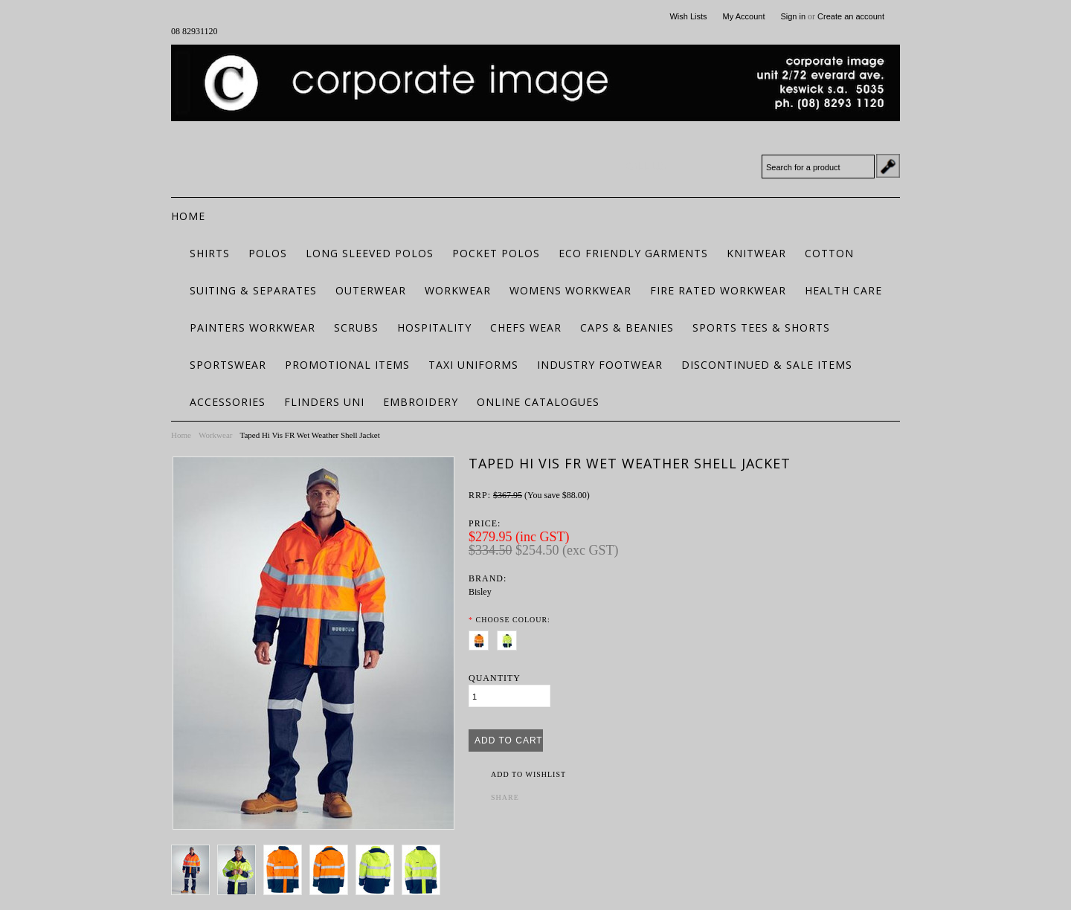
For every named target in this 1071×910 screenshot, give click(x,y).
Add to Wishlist (528, 774)
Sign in (792, 16)
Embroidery (420, 402)
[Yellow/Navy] (510, 638)
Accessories (228, 402)
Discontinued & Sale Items (766, 365)
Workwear (458, 290)
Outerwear (370, 290)
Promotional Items (347, 365)
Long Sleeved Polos (370, 253)
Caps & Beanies (627, 327)
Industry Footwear (600, 365)
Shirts (210, 253)
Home (181, 434)
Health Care (843, 290)
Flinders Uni (324, 402)
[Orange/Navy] (482, 638)
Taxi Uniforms (473, 365)
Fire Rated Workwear (718, 290)
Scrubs (356, 327)
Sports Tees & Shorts (761, 327)
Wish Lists (688, 16)
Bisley (480, 592)
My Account (744, 16)
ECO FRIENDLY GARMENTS (633, 253)
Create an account (850, 16)
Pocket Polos (496, 253)
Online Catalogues (538, 402)
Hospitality (434, 327)
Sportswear (228, 365)
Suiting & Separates (253, 290)
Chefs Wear (526, 327)
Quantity (495, 678)
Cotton (829, 253)
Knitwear (756, 253)
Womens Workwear (570, 290)
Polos (267, 253)
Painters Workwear (252, 327)
